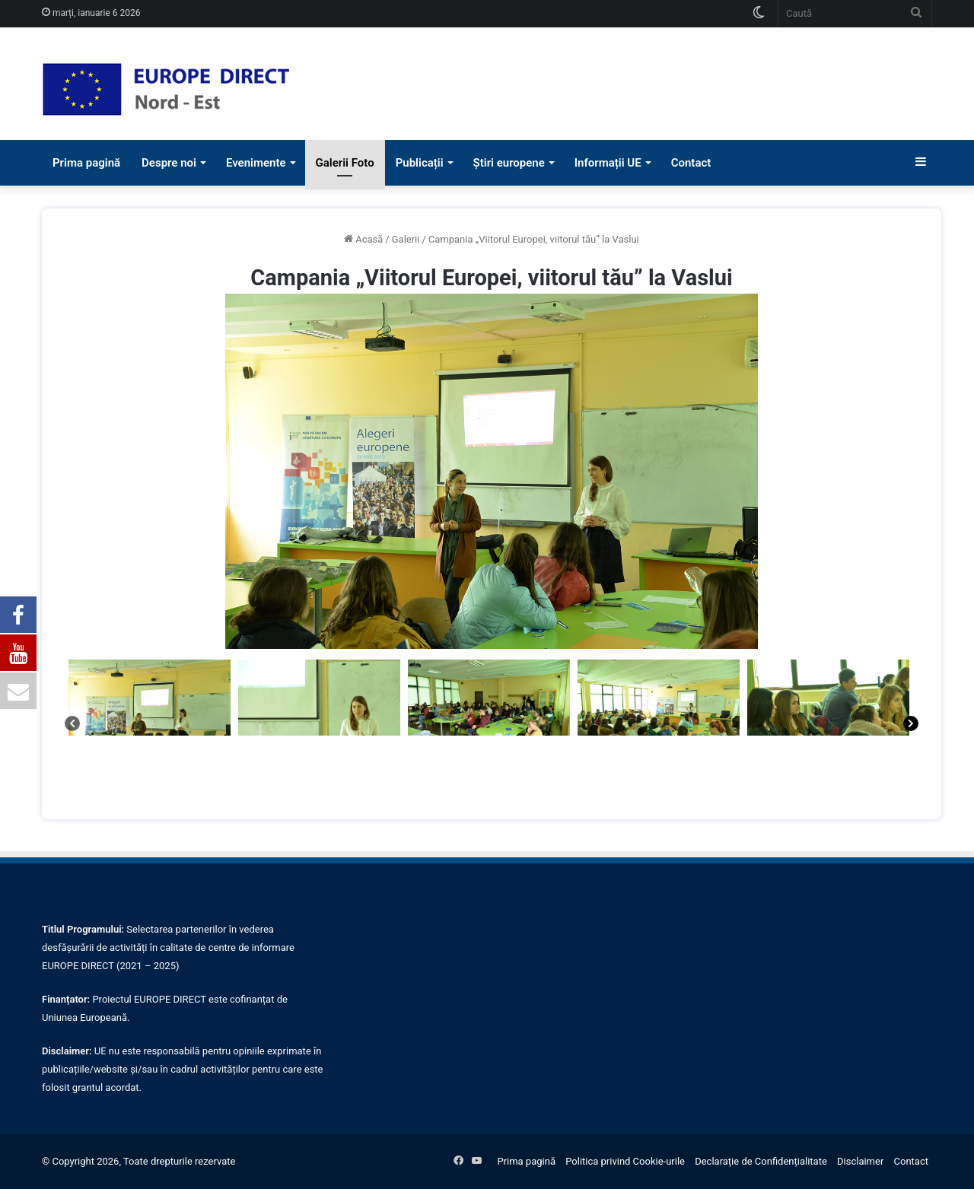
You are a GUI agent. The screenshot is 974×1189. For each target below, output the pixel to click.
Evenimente (256, 163)
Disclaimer (860, 1161)
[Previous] (72, 726)
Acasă (369, 239)
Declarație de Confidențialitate (761, 1161)
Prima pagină (86, 163)
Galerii (406, 239)
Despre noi (169, 163)
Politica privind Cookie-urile (625, 1161)
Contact (691, 163)
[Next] (910, 726)
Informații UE (608, 163)
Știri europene (509, 163)
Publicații (420, 163)
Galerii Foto (345, 163)
